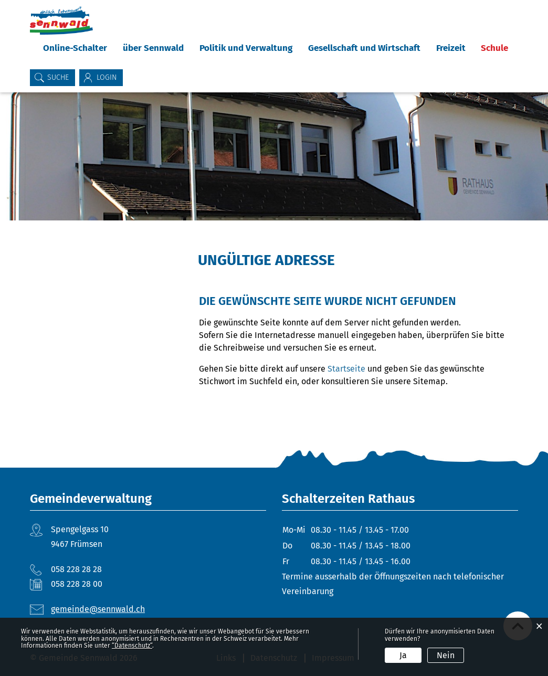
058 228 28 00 (76, 584)
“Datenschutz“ (132, 645)
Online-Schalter (75, 48)
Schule (494, 48)
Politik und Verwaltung (245, 48)
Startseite (346, 369)
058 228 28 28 (76, 569)
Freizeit (451, 48)
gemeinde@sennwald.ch (98, 609)
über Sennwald (153, 48)
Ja (403, 655)
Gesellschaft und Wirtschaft (364, 48)
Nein (446, 655)
